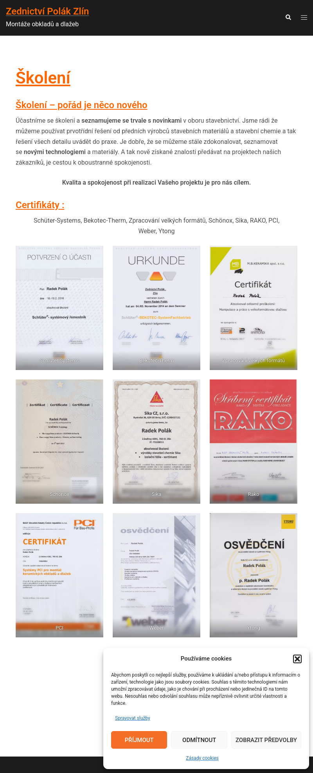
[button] (297, 659)
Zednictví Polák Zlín (47, 11)
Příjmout (139, 740)
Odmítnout (199, 740)
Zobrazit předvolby (266, 740)
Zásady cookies (202, 758)
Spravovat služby (132, 718)
